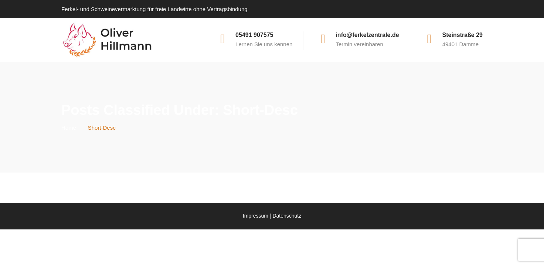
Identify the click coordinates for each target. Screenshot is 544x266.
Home (68, 128)
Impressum (255, 216)
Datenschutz (286, 216)
